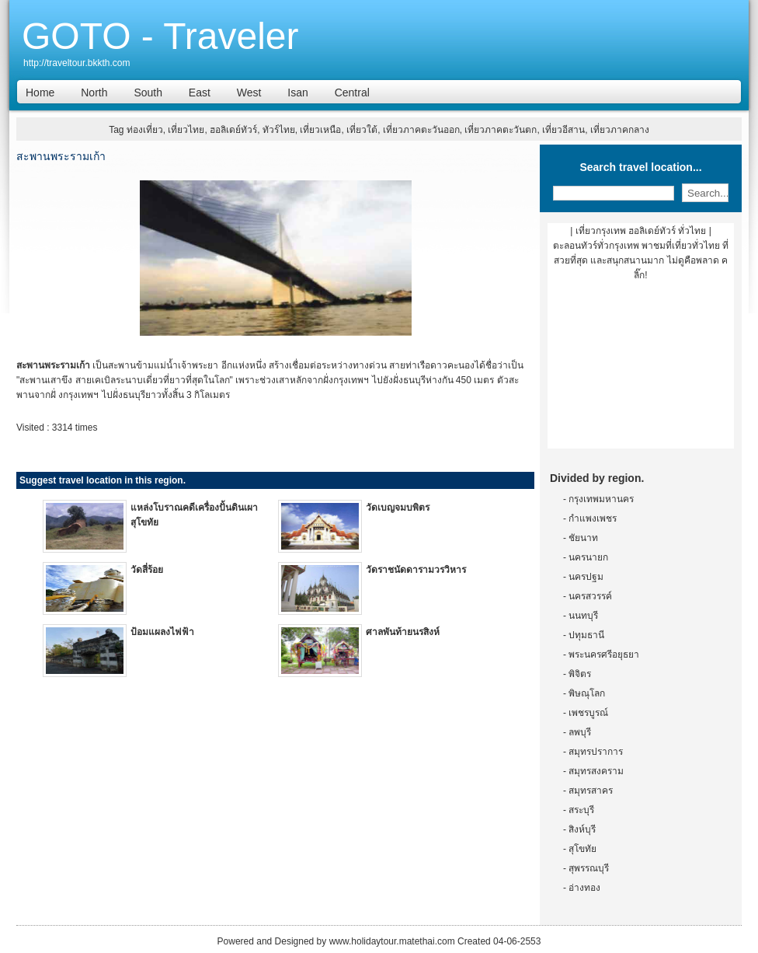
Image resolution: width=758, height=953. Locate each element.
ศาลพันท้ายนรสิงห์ (403, 632)
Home (40, 92)
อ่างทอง (584, 887)
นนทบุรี (583, 615)
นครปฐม (585, 576)
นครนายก (588, 557)
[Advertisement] (641, 371)
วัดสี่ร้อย (146, 569)
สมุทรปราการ (595, 751)
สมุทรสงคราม (596, 771)
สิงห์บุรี (582, 829)
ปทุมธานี (586, 635)
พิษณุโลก (586, 693)
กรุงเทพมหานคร (601, 499)
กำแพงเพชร (592, 518)
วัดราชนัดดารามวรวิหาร (416, 569)
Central (352, 92)
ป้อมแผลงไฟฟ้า (162, 632)
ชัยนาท (583, 537)
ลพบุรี (579, 732)
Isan (297, 92)
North (94, 92)
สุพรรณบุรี (588, 868)
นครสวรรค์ (590, 596)
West (249, 92)
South (148, 92)
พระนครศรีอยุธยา (603, 654)
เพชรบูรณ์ (588, 712)
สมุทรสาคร (590, 790)
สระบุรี (581, 810)
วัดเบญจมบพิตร (397, 507)
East (199, 92)
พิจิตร (579, 673)
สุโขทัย (582, 848)
